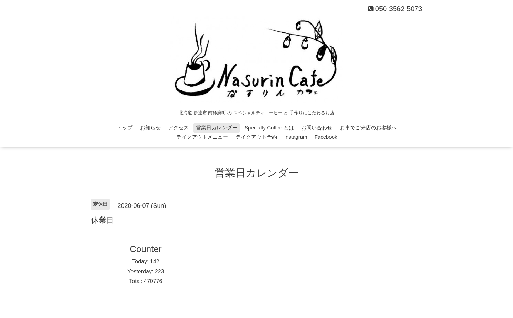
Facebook (326, 137)
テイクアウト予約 (256, 137)
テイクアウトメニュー (202, 137)
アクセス (178, 128)
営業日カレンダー (216, 128)
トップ (124, 128)
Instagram (295, 137)
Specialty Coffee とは (269, 128)
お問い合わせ (316, 128)
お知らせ (150, 128)
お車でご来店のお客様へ (368, 128)
